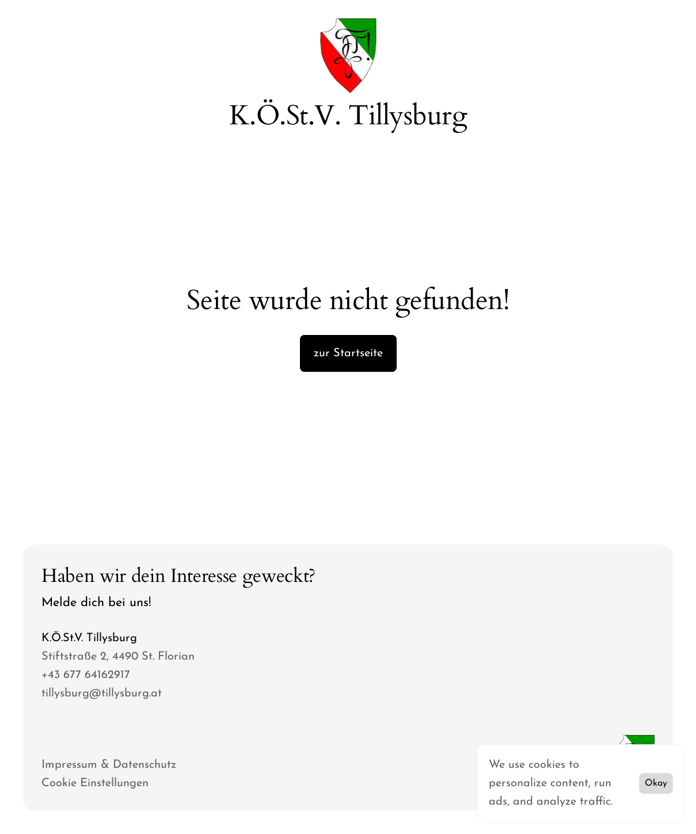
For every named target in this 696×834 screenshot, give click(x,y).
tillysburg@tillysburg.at (101, 693)
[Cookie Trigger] (95, 783)
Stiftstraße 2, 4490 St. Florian (118, 656)
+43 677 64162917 (85, 675)
